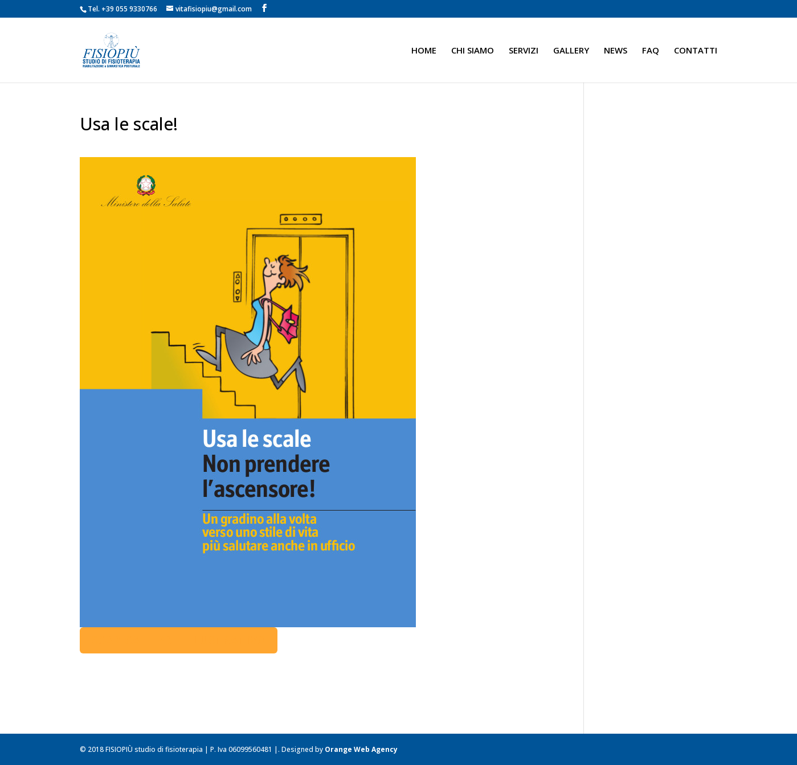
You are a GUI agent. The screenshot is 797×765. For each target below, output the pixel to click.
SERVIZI (523, 51)
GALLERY (571, 51)
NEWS (615, 51)
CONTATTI (695, 51)
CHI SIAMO (472, 51)
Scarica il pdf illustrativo (178, 640)
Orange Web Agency (361, 749)
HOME (423, 51)
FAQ (650, 51)
